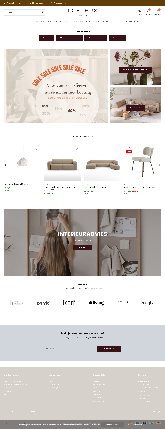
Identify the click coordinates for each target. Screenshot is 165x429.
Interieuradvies (132, 21)
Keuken (59, 21)
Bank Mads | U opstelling (95, 187)
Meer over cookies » (135, 425)
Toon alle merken (94, 288)
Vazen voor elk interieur (136, 70)
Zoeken (41, 12)
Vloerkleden (71, 21)
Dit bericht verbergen (112, 425)
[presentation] (5, 165)
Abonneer (109, 349)
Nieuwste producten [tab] (82, 136)
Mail (33, 412)
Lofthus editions (114, 21)
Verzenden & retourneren (12, 381)
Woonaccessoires (44, 21)
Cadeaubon (98, 21)
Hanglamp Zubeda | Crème (16, 184)
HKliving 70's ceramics (69, 38)
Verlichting (85, 21)
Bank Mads (135, 108)
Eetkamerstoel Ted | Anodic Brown (139, 187)
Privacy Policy (8, 391)
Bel (13, 412)
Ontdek (82, 247)
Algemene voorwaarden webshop (15, 384)
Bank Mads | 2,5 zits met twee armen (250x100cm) (60, 188)
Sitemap (7, 394)
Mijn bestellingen (54, 384)
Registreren (52, 381)
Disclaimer (7, 388)
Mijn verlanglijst (53, 388)
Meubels (29, 21)
